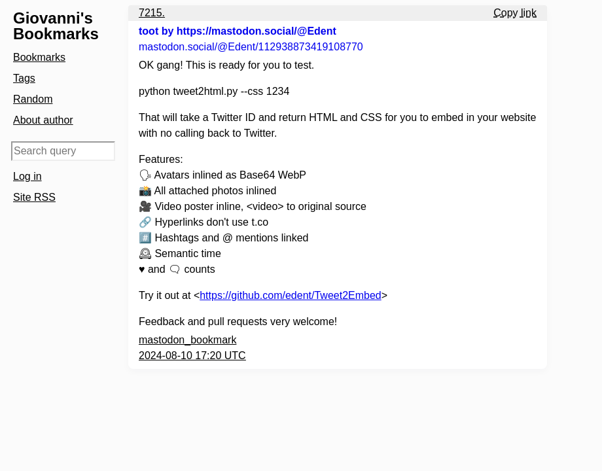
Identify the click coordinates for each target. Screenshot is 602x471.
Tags (24, 78)
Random (32, 99)
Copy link (515, 12)
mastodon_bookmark (187, 339)
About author (43, 120)
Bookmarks (39, 57)
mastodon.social (251, 46)
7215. (152, 12)
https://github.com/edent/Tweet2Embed (290, 295)
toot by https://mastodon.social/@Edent (237, 31)
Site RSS (34, 197)
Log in (27, 176)
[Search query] (63, 151)
